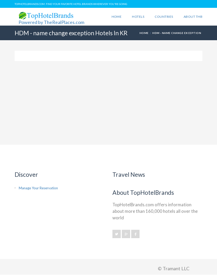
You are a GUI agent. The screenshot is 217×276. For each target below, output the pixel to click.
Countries (164, 17)
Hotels (138, 17)
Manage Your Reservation (38, 188)
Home (117, 17)
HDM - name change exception (176, 32)
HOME (144, 32)
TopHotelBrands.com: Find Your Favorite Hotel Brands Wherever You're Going (71, 3)
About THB (193, 17)
